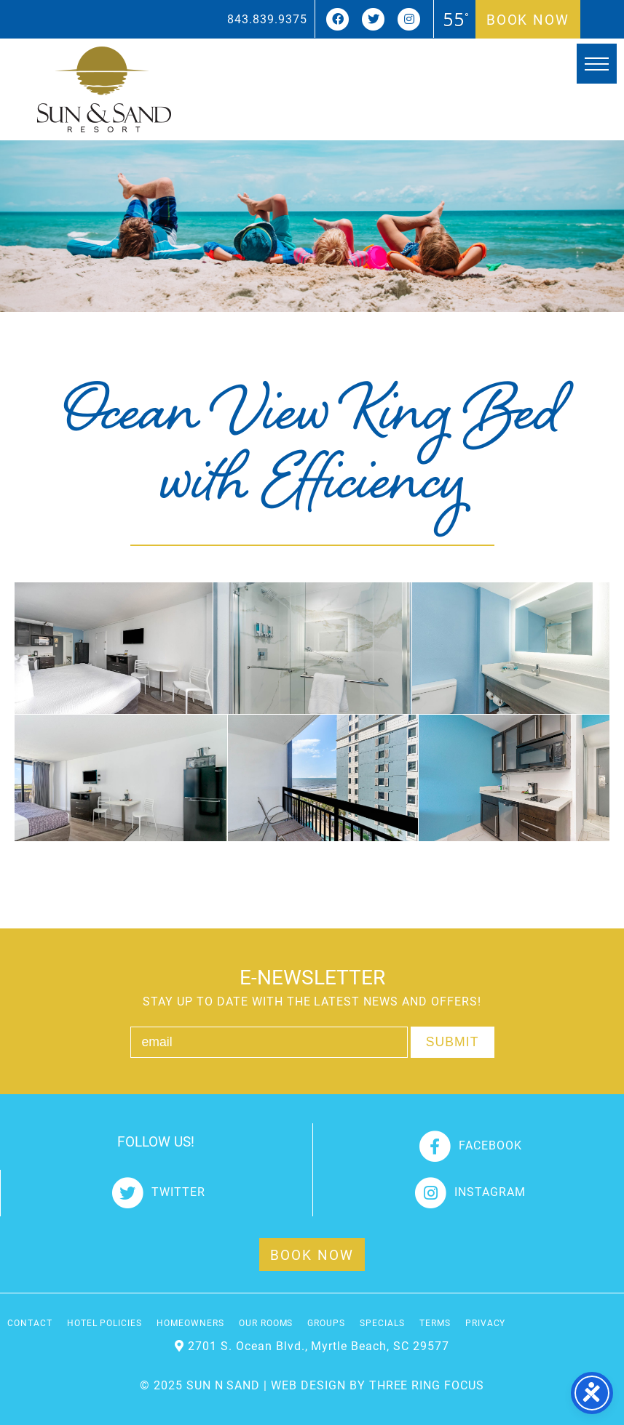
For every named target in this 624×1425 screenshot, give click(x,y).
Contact (29, 1322)
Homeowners (190, 1322)
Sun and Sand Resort (104, 89)
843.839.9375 (267, 18)
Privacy (485, 1322)
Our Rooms (266, 1322)
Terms (435, 1322)
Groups (326, 1322)
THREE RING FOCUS (426, 1384)
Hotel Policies (104, 1322)
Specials (382, 1322)
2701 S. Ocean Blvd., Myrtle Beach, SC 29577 (318, 1345)
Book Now (527, 19)
